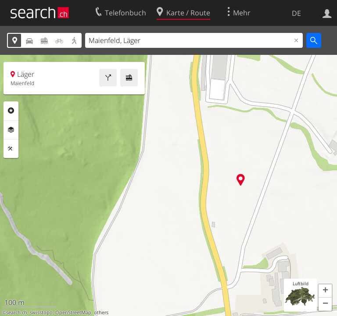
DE (296, 13)
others (101, 312)
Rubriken (11, 110)
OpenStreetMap (73, 312)
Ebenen (11, 130)
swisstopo (41, 312)
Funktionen (11, 149)
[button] (325, 291)
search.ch (16, 312)
